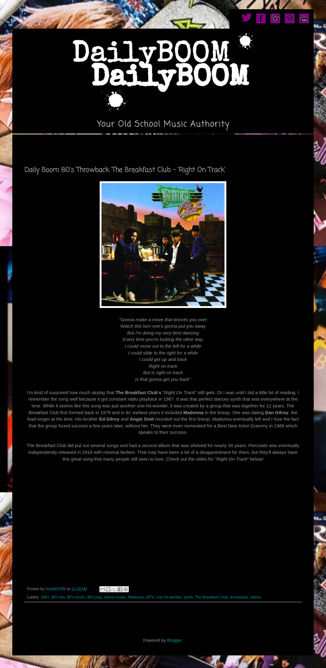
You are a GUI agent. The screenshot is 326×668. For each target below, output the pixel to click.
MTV (150, 597)
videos (255, 597)
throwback (239, 597)
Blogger (174, 640)
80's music (76, 597)
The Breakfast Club (211, 597)
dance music (115, 597)
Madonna (136, 597)
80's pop (94, 597)
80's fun (58, 597)
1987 (45, 597)
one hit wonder (168, 597)
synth (188, 597)
